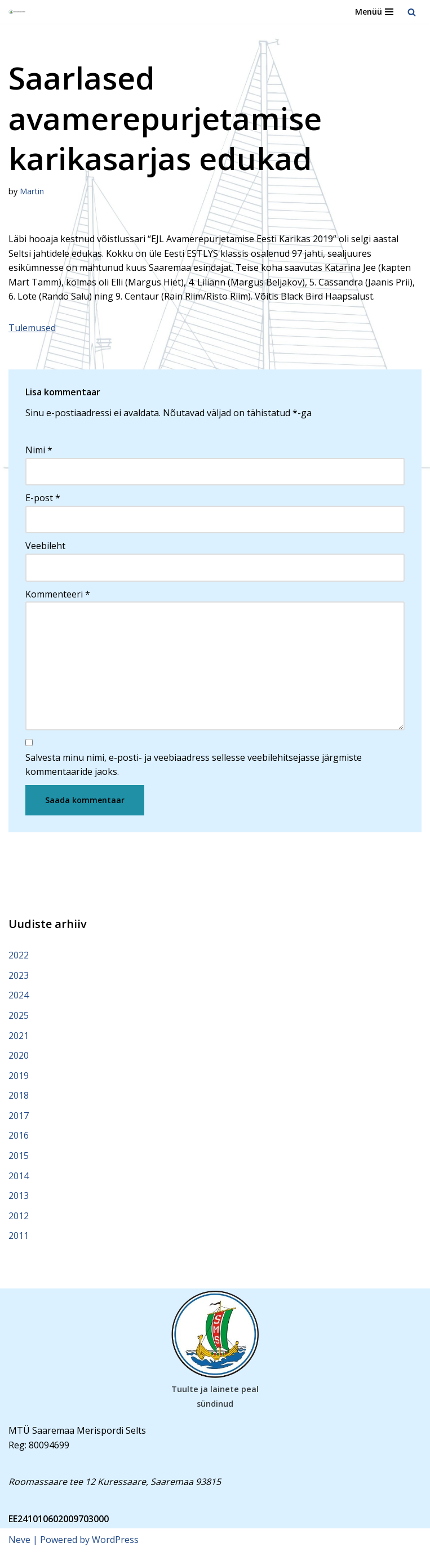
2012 (18, 1216)
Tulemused (32, 328)
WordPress (115, 1539)
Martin (32, 191)
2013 (18, 1195)
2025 (18, 1015)
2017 (18, 1115)
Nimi (38, 450)
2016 (18, 1135)
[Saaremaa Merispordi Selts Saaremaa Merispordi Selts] (17, 12)
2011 (18, 1235)
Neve (19, 1539)
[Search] (411, 12)
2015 (18, 1155)
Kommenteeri (57, 594)
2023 (18, 975)
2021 (18, 1035)
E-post (42, 498)
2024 (18, 995)
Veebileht (45, 545)
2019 (18, 1075)
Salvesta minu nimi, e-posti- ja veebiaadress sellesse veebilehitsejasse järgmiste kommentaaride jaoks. (193, 764)
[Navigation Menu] (374, 11)
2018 (18, 1095)
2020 (18, 1055)
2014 (18, 1176)
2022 (18, 955)
